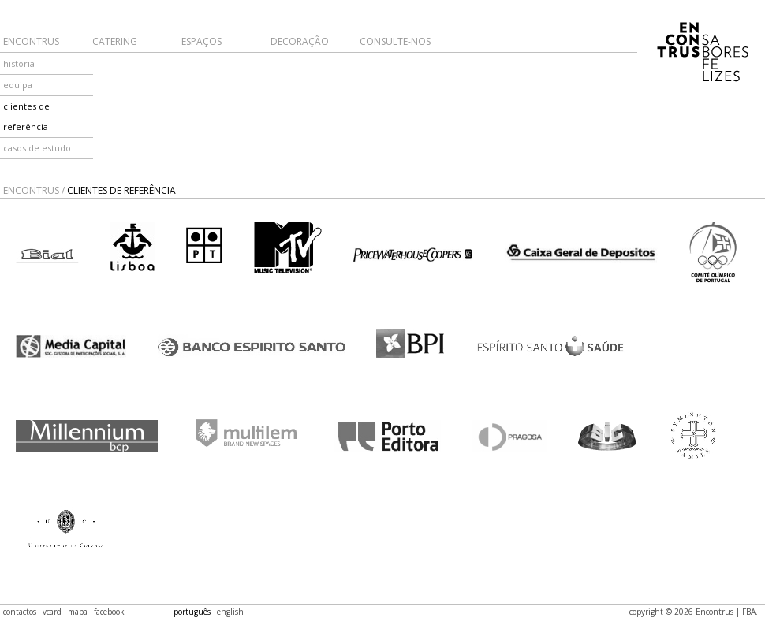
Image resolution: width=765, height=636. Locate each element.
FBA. (750, 611)
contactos (19, 611)
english (230, 611)
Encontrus (31, 41)
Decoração (300, 41)
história (19, 63)
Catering (114, 41)
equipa (17, 85)
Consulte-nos (395, 41)
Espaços (201, 41)
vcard (52, 611)
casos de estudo (37, 148)
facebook (109, 611)
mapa (78, 611)
